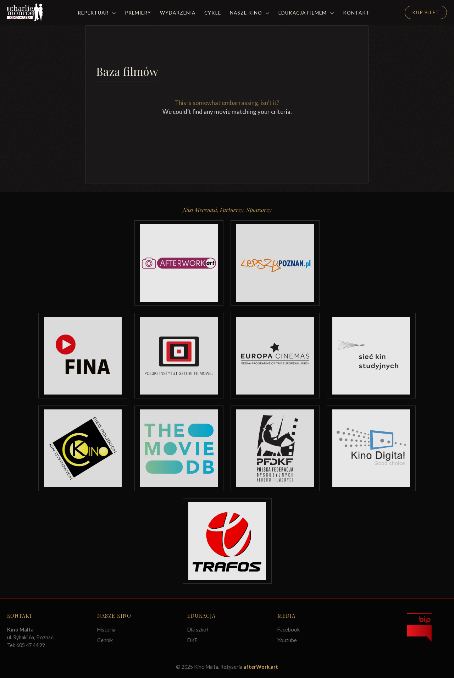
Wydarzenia (177, 13)
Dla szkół (197, 630)
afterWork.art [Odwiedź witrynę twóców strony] (260, 667)
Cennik (105, 640)
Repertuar (97, 13)
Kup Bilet (425, 12)
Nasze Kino (250, 13)
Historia (106, 630)
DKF (192, 640)
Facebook (288, 630)
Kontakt (356, 13)
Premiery (138, 13)
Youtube (287, 640)
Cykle (212, 13)
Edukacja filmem (306, 13)
